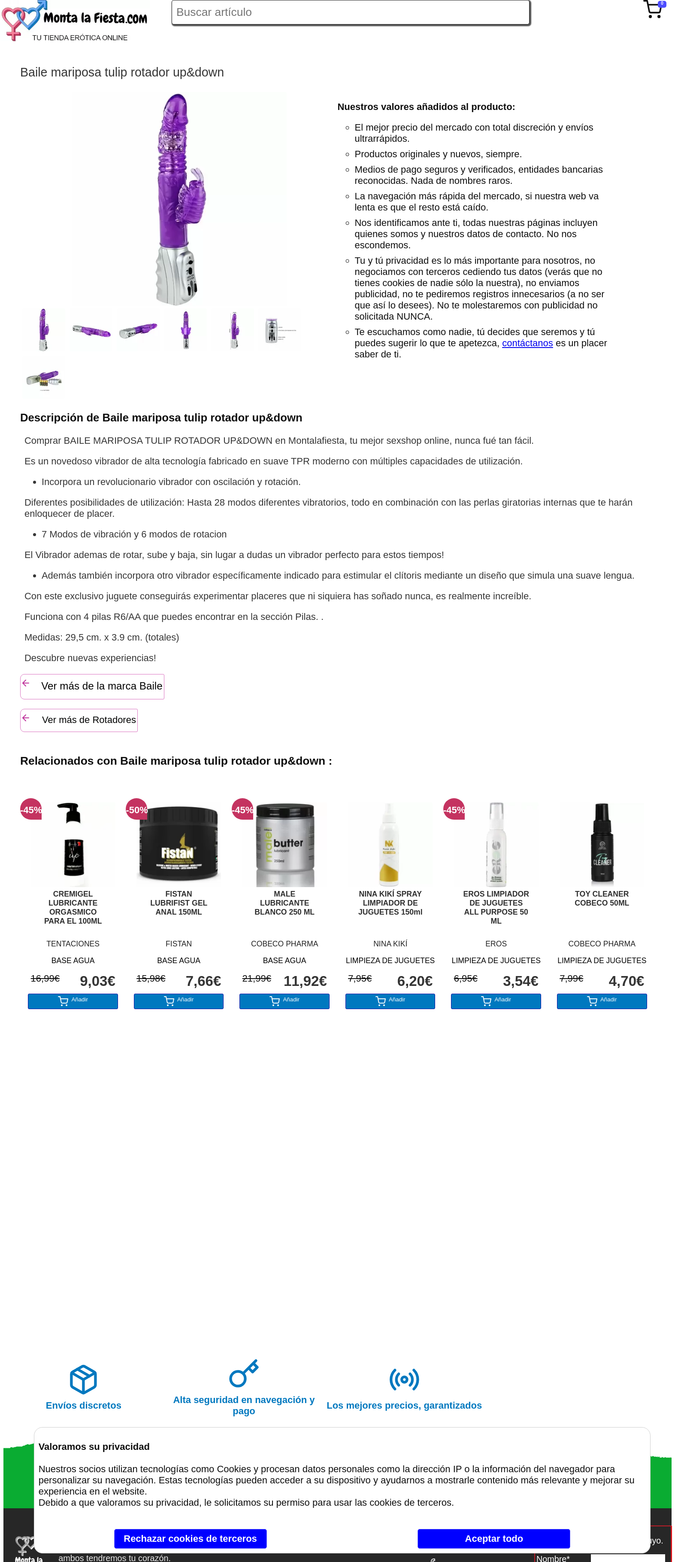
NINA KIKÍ (390, 944)
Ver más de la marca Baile (92, 685)
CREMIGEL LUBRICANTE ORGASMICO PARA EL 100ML (73, 907)
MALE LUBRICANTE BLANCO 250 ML (284, 903)
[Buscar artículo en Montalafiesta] (351, 12)
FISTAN (179, 944)
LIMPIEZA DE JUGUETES (390, 960)
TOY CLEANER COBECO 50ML (602, 898)
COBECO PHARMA (284, 944)
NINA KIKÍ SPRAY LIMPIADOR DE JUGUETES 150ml (390, 903)
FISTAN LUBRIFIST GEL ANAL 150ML (178, 903)
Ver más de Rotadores (78, 719)
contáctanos (527, 343)
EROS (496, 944)
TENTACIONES (73, 944)
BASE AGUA (73, 960)
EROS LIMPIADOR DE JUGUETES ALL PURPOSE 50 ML (496, 907)
